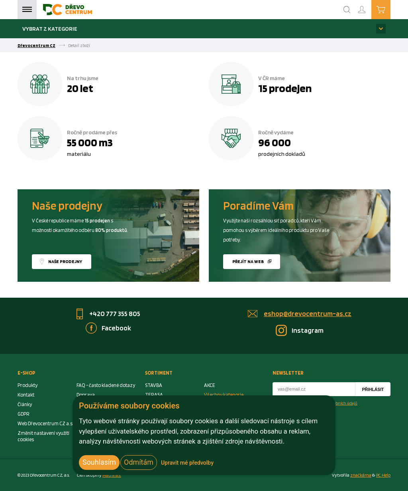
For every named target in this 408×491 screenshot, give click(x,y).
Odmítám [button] (138, 462)
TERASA (154, 395)
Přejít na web (248, 261)
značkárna (360, 475)
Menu (27, 9)
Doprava (85, 395)
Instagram (308, 330)
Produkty (27, 385)
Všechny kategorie (223, 395)
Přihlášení (368, 6)
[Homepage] (67, 9)
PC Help (383, 475)
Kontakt (26, 395)
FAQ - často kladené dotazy (105, 385)
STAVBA (153, 385)
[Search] (347, 9)
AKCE (209, 385)
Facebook (116, 328)
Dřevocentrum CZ (36, 45)
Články (25, 404)
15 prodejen (285, 88)
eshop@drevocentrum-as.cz (307, 313)
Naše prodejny (65, 261)
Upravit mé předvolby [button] (187, 463)
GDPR (23, 414)
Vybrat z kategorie (49, 28)
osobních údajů (343, 403)
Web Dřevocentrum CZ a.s (45, 423)
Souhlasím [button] (99, 462)
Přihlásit (373, 389)
